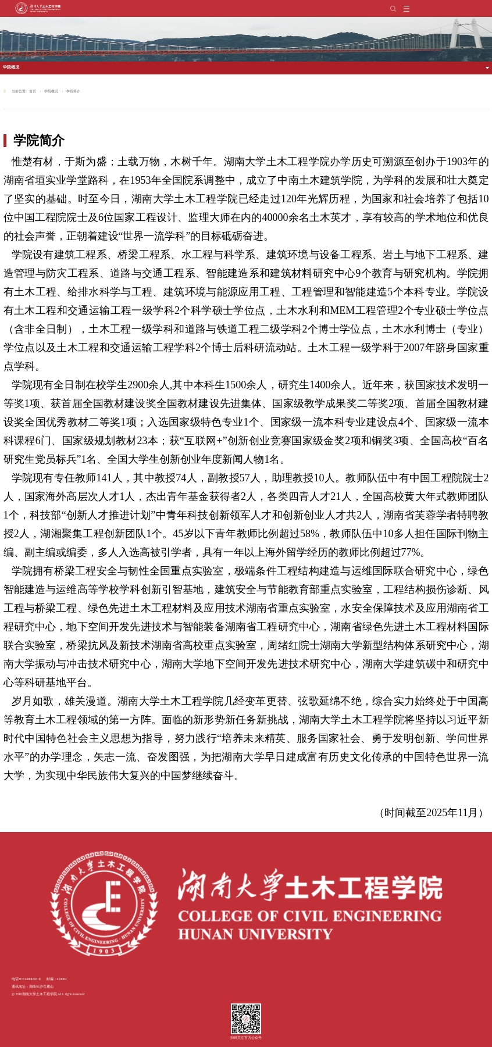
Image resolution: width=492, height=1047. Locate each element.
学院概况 (11, 67)
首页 (32, 91)
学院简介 (73, 91)
